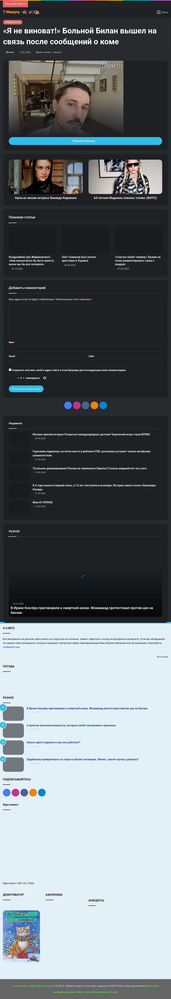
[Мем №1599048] (19, 507)
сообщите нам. (11, 647)
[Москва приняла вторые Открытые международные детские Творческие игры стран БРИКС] (19, 439)
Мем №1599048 (43, 502)
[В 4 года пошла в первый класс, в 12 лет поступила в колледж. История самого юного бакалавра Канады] (19, 490)
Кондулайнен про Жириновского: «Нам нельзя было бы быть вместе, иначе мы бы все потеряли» (31, 260)
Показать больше (85, 140)
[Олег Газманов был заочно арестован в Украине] (85, 240)
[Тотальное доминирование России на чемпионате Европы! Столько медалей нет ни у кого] (19, 473)
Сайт (91, 356)
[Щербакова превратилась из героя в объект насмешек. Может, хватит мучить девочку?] (13, 764)
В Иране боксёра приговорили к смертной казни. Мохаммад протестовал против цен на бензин (87, 708)
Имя (12, 342)
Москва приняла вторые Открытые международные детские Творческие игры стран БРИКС (91, 434)
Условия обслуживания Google (99, 992)
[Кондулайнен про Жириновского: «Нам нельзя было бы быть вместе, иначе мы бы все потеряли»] (32, 240)
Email (13, 356)
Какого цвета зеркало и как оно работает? (53, 742)
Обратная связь (45, 985)
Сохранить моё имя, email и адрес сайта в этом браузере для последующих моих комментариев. (69, 370)
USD (19, 883)
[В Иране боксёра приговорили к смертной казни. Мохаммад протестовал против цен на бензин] (13, 713)
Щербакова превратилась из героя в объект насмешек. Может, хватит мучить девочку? (83, 759)
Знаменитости (12, 22)
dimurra (10, 52)
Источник (162, 656)
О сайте (16, 985)
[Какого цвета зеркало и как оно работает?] (13, 747)
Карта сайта (29, 985)
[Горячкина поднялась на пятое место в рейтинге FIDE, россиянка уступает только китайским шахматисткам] (19, 456)
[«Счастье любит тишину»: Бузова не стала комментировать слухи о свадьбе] (138, 240)
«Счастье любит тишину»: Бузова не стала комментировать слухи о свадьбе (137, 260)
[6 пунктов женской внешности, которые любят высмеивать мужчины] (13, 730)
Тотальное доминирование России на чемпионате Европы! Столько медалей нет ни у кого (90, 468)
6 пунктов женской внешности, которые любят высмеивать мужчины (71, 725)
